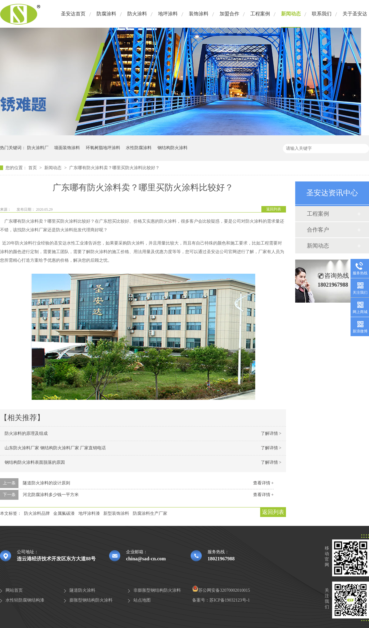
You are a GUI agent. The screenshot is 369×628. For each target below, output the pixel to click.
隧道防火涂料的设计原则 (46, 483)
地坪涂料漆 (89, 513)
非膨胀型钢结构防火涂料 (157, 590)
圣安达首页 (73, 13)
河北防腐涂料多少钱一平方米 (51, 494)
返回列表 (273, 209)
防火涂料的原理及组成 (26, 433)
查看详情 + (263, 483)
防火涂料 (137, 13)
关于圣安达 (355, 13)
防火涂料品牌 (37, 513)
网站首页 (14, 590)
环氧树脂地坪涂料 (103, 147)
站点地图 (142, 600)
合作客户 (318, 230)
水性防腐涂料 (139, 147)
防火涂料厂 (38, 147)
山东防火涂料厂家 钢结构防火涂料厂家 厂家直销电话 (55, 448)
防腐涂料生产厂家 (150, 513)
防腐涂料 (106, 13)
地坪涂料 (168, 13)
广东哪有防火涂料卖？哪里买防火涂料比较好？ (114, 167)
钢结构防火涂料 (172, 147)
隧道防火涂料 (82, 590)
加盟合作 (229, 13)
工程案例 (260, 13)
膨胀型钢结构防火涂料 (91, 600)
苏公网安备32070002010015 (221, 590)
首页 (33, 167)
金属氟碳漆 (64, 513)
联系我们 (321, 13)
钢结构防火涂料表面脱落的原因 (35, 462)
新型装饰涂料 (116, 513)
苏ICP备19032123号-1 (229, 600)
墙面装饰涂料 (67, 147)
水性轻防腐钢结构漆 (25, 600)
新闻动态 (291, 13)
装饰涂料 (198, 13)
